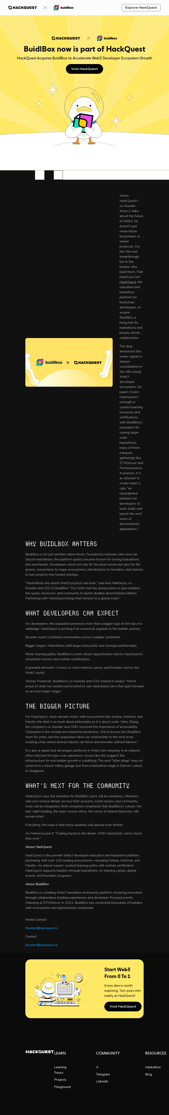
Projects (60, 1079)
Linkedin (102, 1081)
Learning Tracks (60, 1070)
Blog (148, 1074)
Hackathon (153, 1067)
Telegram (103, 1074)
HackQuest (128, 282)
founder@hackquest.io (41, 928)
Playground (62, 1087)
